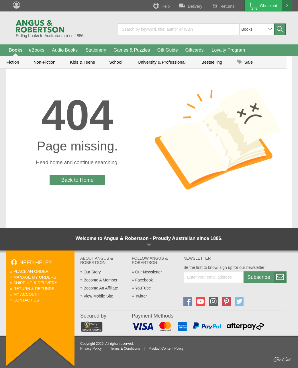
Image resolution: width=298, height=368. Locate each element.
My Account (26, 294)
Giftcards (194, 50)
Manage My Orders (34, 277)
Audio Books (65, 50)
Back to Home (77, 180)
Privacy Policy (91, 349)
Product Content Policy (165, 349)
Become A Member (100, 280)
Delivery (190, 6)
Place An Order (31, 271)
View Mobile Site (98, 296)
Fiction (12, 62)
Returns (222, 6)
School (115, 62)
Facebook (144, 280)
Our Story (92, 272)
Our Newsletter (148, 272)
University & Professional (162, 62)
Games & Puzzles (131, 50)
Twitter (141, 296)
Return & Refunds (33, 288)
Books (16, 50)
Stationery (95, 50)
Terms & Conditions (125, 349)
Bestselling (211, 62)
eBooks (36, 50)
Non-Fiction (45, 62)
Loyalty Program (228, 50)
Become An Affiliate (101, 288)
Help (161, 6)
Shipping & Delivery (35, 283)
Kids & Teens (82, 62)
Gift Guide (167, 50)
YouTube (143, 288)
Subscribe (266, 277)
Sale (245, 62)
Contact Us (26, 300)
